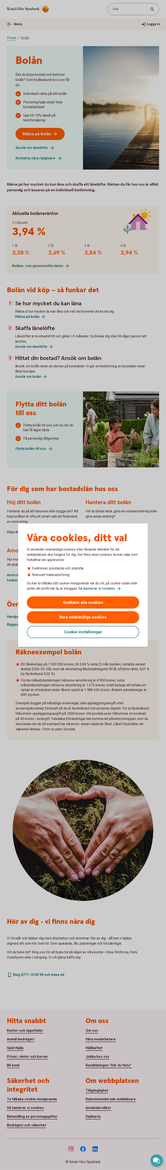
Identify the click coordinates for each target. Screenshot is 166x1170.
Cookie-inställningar (83, 631)
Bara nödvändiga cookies (83, 617)
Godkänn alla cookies (83, 602)
